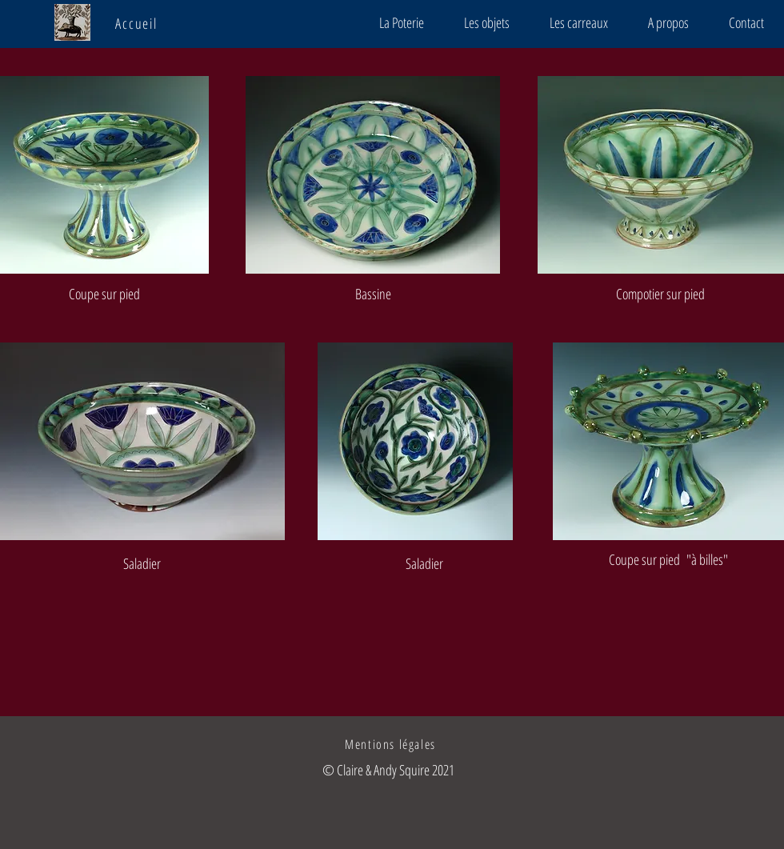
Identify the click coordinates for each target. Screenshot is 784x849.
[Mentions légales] (392, 744)
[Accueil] (138, 23)
